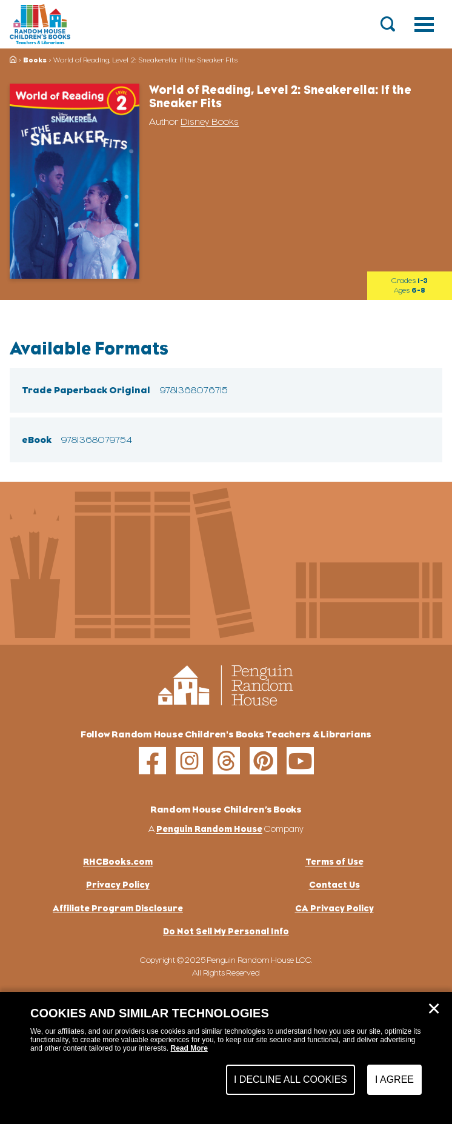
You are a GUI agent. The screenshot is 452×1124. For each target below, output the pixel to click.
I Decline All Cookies (290, 1079)
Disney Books (210, 121)
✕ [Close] (434, 1009)
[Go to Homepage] (40, 24)
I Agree (394, 1079)
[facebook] (152, 760)
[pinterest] (263, 760)
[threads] (226, 760)
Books (35, 60)
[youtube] (300, 760)
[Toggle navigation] (424, 24)
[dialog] (226, 1058)
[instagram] (189, 760)
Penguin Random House (209, 828)
